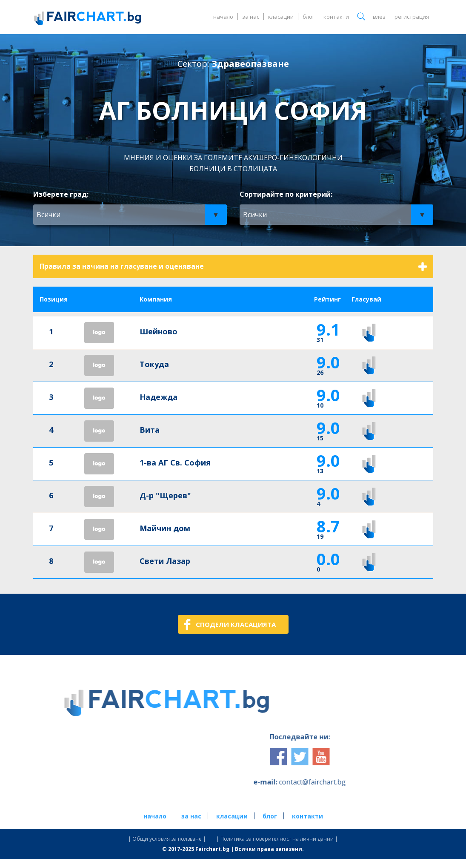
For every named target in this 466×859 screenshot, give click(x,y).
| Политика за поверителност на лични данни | (277, 839)
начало (223, 16)
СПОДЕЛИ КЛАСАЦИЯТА (236, 624)
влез (379, 16)
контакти (336, 16)
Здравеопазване (250, 63)
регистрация (412, 16)
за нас (250, 16)
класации (281, 16)
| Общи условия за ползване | (167, 839)
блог (308, 16)
